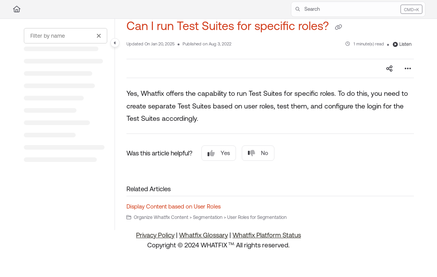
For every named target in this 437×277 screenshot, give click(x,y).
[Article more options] (408, 68)
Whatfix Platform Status (267, 235)
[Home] (16, 9)
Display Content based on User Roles (173, 206)
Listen (402, 44)
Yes (219, 153)
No (258, 153)
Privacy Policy (155, 235)
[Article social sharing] (389, 68)
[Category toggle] (115, 42)
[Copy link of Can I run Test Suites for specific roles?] (338, 27)
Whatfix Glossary (203, 235)
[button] (358, 9)
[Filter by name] (65, 35)
